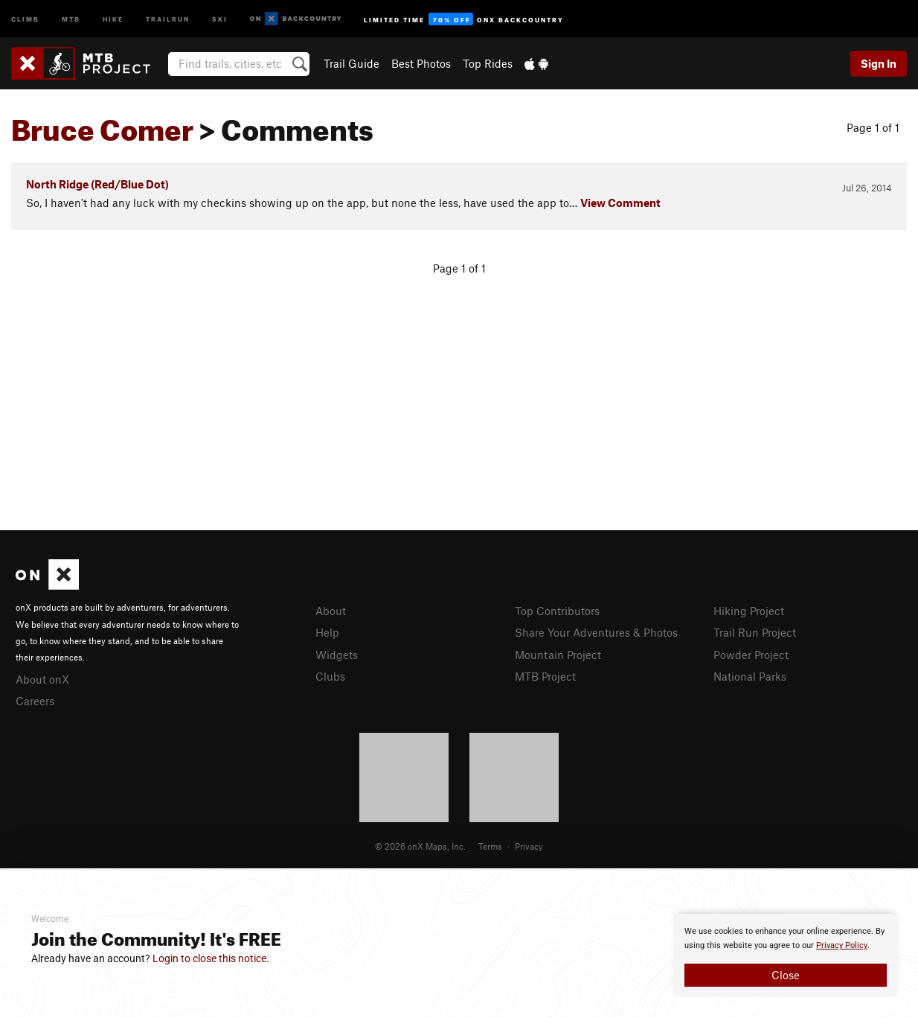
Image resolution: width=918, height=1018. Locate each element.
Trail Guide (351, 63)
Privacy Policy (841, 945)
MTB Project (545, 676)
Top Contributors (557, 610)
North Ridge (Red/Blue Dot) (97, 184)
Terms (490, 846)
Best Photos (421, 63)
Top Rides (488, 63)
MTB (71, 18)
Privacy (529, 846)
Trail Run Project (754, 632)
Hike (113, 18)
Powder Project (751, 654)
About (330, 610)
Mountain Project (558, 654)
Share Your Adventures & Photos (596, 632)
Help (327, 632)
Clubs (330, 676)
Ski (220, 18)
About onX (42, 679)
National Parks (749, 676)
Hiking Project (748, 610)
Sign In (878, 63)
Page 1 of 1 (873, 127)
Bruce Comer (102, 124)
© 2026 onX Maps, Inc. (420, 846)
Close (785, 975)
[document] (785, 955)
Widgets (336, 654)
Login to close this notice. (211, 958)
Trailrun (168, 18)
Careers (35, 700)
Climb (25, 18)
